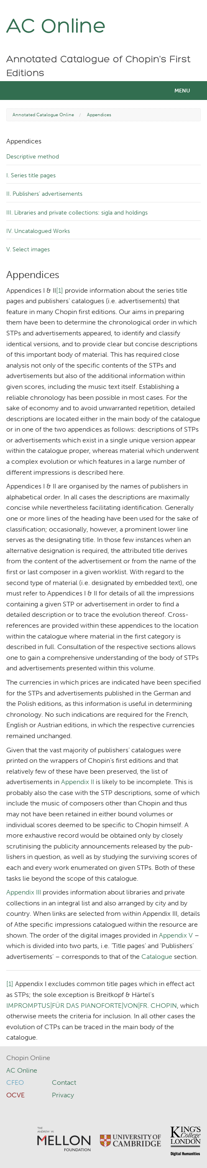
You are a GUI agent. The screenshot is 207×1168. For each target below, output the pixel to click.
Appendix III (23, 892)
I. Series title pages (31, 175)
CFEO (15, 1082)
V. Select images (28, 249)
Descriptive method (32, 156)
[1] (59, 290)
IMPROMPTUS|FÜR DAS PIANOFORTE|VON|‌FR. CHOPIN (91, 1006)
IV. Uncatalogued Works (38, 231)
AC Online (56, 27)
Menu (182, 90)
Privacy (63, 1095)
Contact (64, 1082)
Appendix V (176, 935)
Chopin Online (28, 1058)
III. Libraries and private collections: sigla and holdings (77, 212)
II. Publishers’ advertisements (44, 193)
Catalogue (156, 957)
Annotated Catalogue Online (43, 115)
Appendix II (77, 782)
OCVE (15, 1095)
